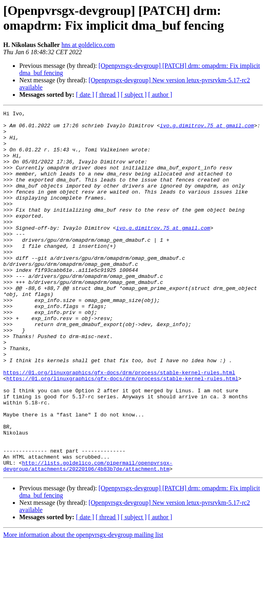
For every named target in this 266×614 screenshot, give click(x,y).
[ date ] (85, 94)
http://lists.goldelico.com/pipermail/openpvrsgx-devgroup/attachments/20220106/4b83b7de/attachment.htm (87, 537)
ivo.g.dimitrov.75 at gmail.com (207, 129)
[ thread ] (107, 94)
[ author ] (160, 94)
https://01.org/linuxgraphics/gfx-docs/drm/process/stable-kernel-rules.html (119, 425)
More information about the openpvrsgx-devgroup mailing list (83, 607)
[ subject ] (134, 94)
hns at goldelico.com (88, 44)
